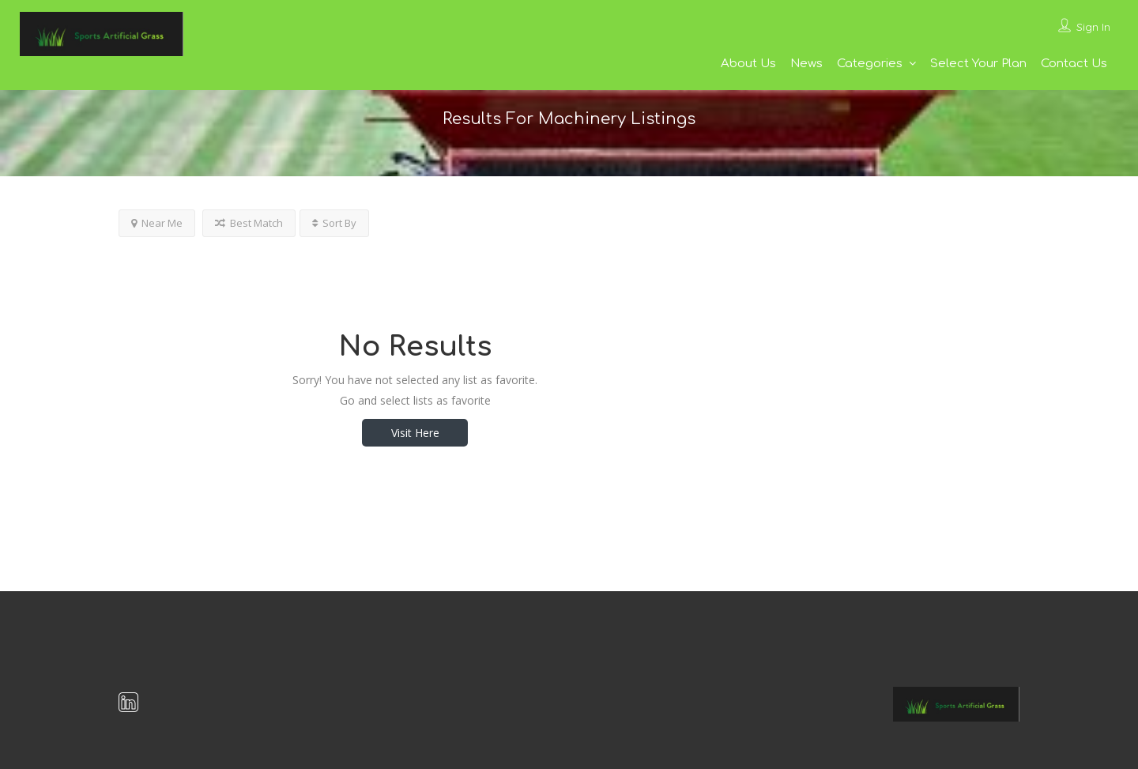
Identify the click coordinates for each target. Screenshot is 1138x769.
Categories (869, 63)
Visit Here (415, 432)
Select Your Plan (978, 63)
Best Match (249, 223)
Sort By (334, 223)
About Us (748, 63)
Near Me (157, 223)
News (806, 63)
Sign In (1093, 27)
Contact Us (1074, 63)
